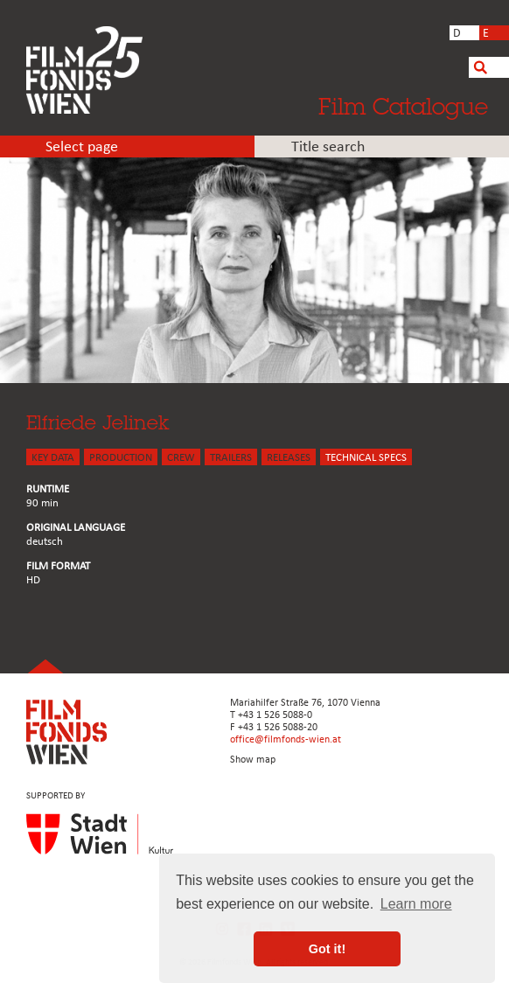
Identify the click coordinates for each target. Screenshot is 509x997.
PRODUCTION (120, 458)
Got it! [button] (327, 949)
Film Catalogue (403, 106)
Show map (252, 760)
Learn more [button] (416, 903)
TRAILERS (231, 458)
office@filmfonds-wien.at (285, 740)
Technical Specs (366, 458)
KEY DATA (52, 458)
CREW (181, 458)
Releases (288, 458)
